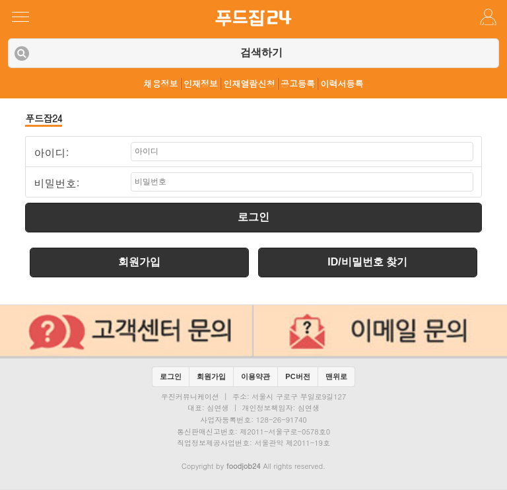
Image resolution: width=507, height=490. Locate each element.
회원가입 (139, 261)
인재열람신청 (249, 84)
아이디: (51, 153)
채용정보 (161, 84)
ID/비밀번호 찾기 (367, 261)
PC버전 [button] (297, 376)
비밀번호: (56, 184)
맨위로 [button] (336, 376)
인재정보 (201, 84)
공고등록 (298, 84)
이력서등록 (342, 84)
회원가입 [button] (211, 376)
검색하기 (261, 52)
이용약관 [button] (255, 376)
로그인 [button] (171, 376)
